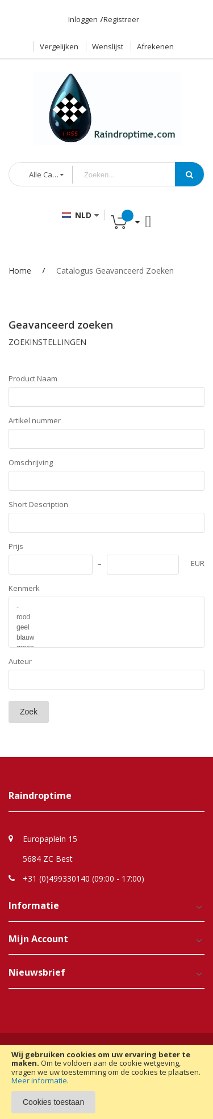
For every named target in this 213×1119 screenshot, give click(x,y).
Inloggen (83, 19)
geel (106, 627)
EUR (197, 563)
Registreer (121, 19)
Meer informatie (39, 1080)
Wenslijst (107, 46)
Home (20, 270)
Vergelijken (59, 46)
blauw (106, 637)
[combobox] (132, 175)
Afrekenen (155, 46)
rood (106, 617)
